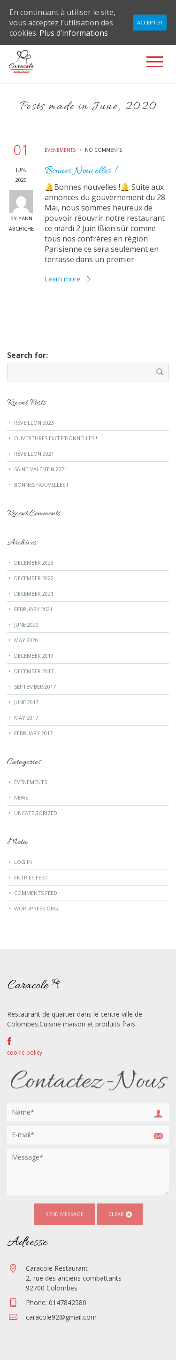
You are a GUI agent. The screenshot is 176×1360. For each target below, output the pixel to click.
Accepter (149, 22)
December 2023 (34, 562)
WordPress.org (36, 908)
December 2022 (34, 578)
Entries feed (31, 877)
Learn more (62, 278)
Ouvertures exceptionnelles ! (55, 438)
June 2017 (26, 702)
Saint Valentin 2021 (40, 469)
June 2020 (26, 624)
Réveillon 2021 (34, 453)
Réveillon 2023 (34, 422)
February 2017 (33, 733)
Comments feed (35, 892)
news (21, 797)
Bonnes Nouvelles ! (80, 171)
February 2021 (33, 609)
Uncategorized (35, 812)
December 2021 (34, 593)
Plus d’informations (73, 33)
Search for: (27, 355)
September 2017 (35, 686)
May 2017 (26, 717)
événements (60, 150)
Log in (23, 861)
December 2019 (34, 655)
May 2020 (26, 640)
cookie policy (24, 1053)
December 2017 (34, 671)
